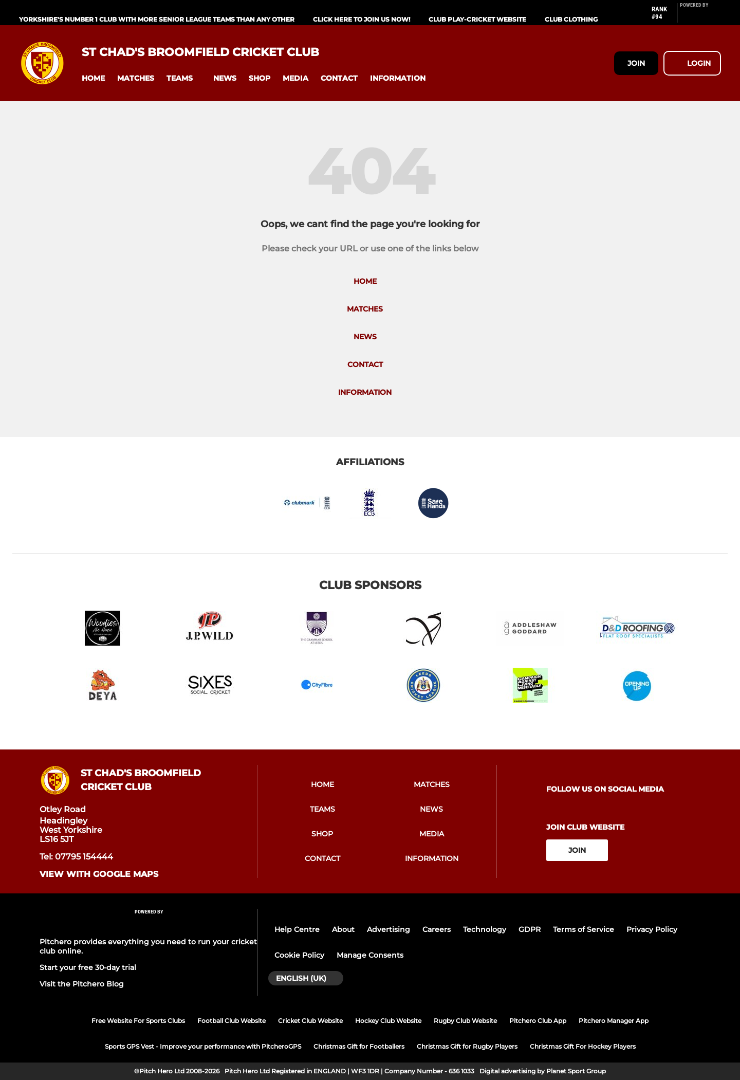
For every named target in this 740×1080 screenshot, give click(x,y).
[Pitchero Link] (700, 17)
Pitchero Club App (537, 1020)
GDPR (530, 929)
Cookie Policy (299, 955)
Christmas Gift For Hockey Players (583, 1046)
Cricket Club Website (310, 1020)
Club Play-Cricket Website (477, 19)
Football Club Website (231, 1020)
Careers (436, 929)
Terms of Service (583, 929)
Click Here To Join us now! (361, 19)
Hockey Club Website (388, 1020)
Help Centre (297, 929)
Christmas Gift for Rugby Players (467, 1046)
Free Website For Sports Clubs (138, 1020)
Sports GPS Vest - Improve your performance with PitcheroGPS (203, 1046)
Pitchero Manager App (614, 1020)
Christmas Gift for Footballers (358, 1046)
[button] (93, 78)
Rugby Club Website (465, 1020)
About (343, 929)
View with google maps (99, 874)
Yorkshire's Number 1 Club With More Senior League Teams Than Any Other (156, 19)
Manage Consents (370, 955)
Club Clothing (571, 19)
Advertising (388, 929)
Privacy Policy (651, 929)
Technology (484, 929)
